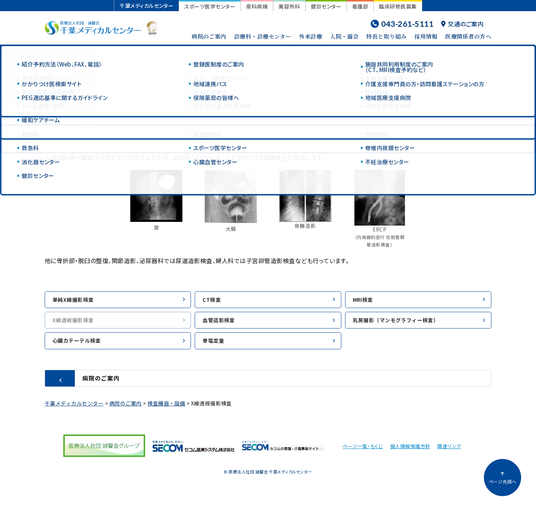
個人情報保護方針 (410, 449)
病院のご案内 (209, 36)
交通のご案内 (462, 24)
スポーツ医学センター (209, 6)
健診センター (326, 6)
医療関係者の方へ (468, 36)
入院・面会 (344, 36)
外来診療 (310, 36)
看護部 (360, 6)
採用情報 (425, 36)
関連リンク (449, 449)
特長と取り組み (386, 36)
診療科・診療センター (262, 36)
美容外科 (289, 6)
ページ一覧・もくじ (362, 449)
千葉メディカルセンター (146, 5)
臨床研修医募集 (398, 6)
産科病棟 (257, 6)
